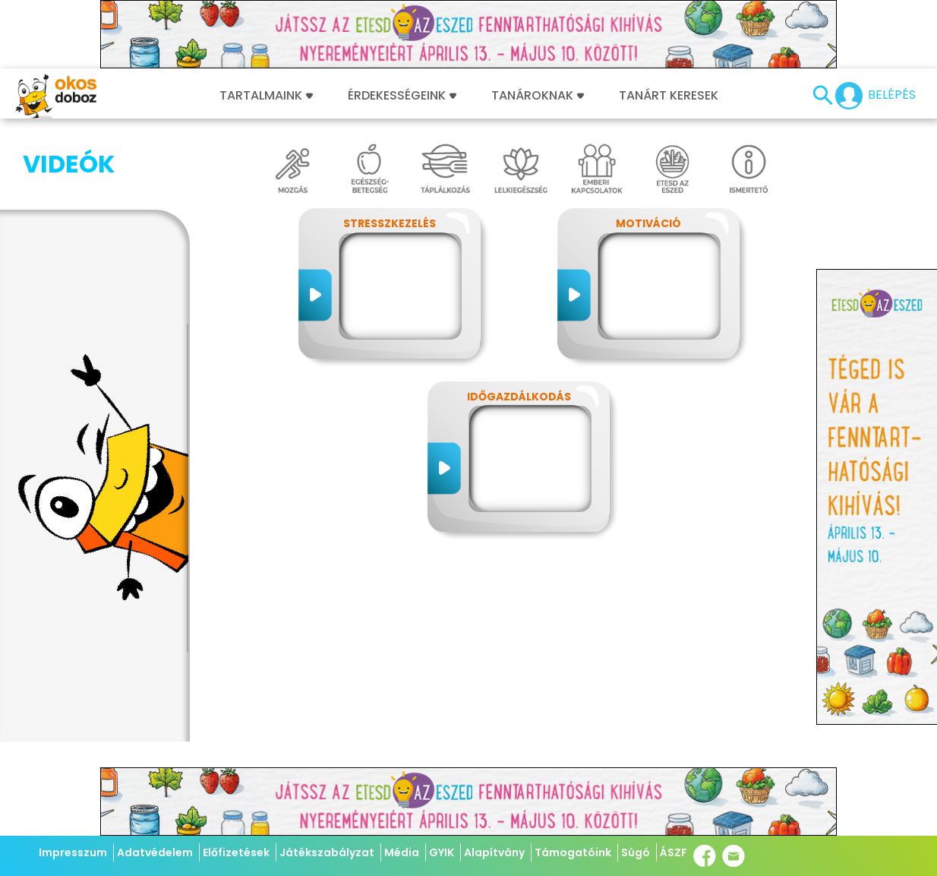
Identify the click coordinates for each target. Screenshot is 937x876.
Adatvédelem (155, 852)
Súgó (635, 852)
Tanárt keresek (668, 95)
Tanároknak (537, 95)
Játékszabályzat (326, 852)
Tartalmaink (266, 95)
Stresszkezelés (389, 223)
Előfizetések (236, 852)
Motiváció (648, 223)
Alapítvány (494, 852)
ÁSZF (673, 852)
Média (401, 852)
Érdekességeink (402, 95)
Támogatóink (573, 852)
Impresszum (73, 852)
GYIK (441, 852)
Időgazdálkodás (519, 396)
